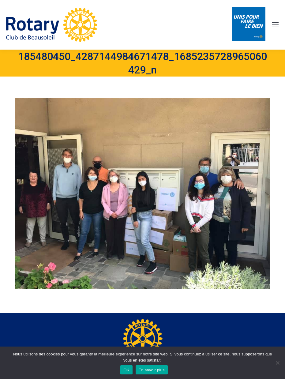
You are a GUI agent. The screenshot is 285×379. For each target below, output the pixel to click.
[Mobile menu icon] (275, 24)
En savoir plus (152, 370)
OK (126, 370)
